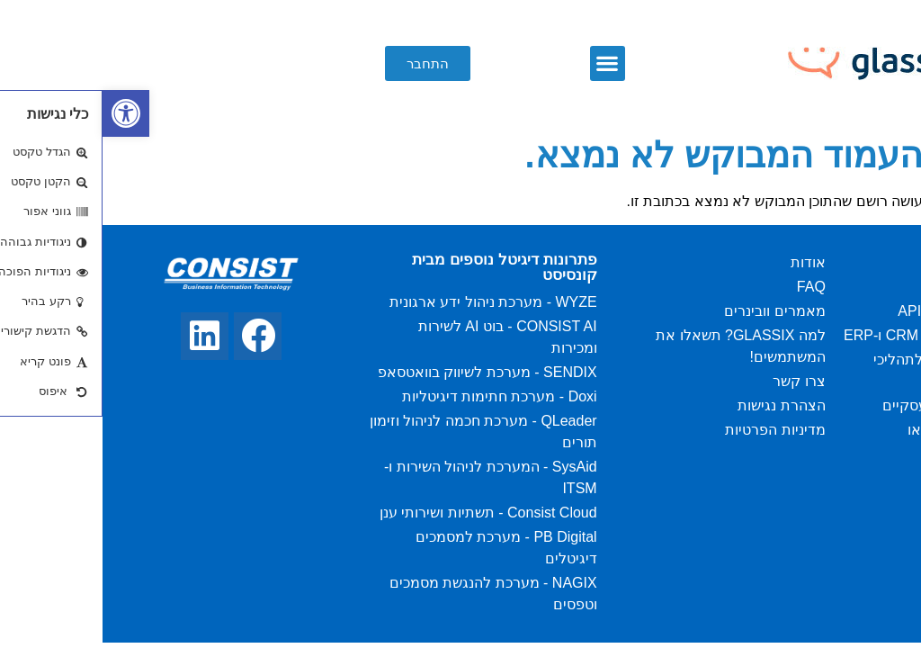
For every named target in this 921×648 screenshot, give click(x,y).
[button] (505, 63)
